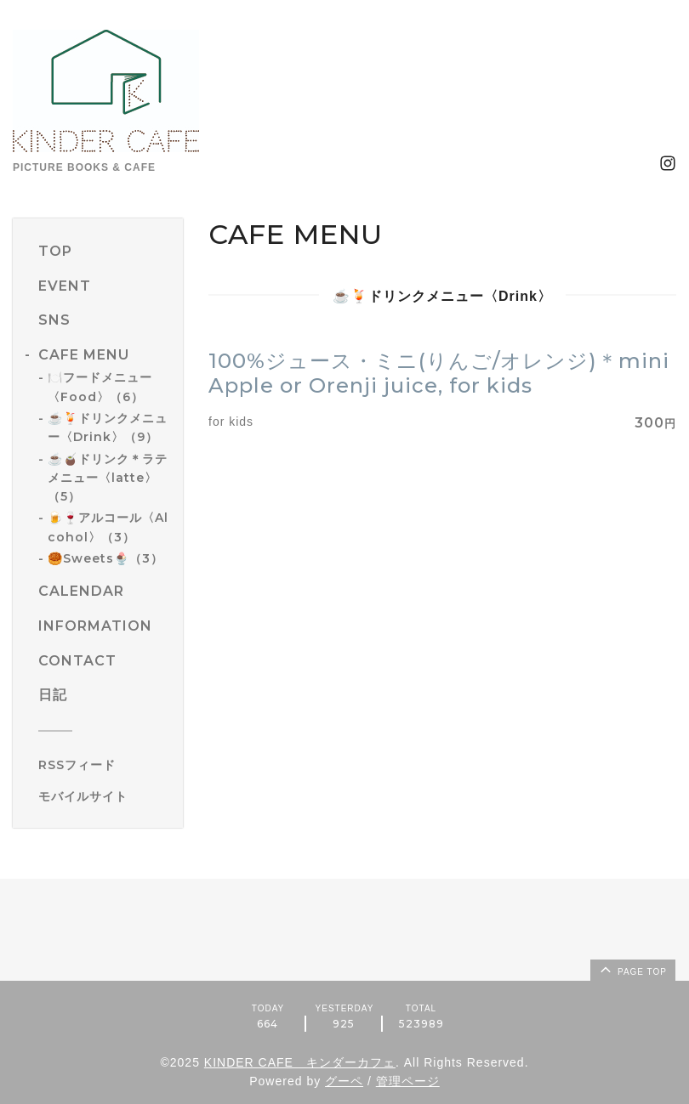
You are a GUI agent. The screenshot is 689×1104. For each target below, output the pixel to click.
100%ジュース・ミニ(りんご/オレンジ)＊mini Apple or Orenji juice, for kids (438, 373)
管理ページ (408, 1081)
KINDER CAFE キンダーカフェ (300, 1062)
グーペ (344, 1081)
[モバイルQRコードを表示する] (104, 796)
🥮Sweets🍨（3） (105, 558)
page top (632, 968)
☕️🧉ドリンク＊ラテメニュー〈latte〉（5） (108, 478)
